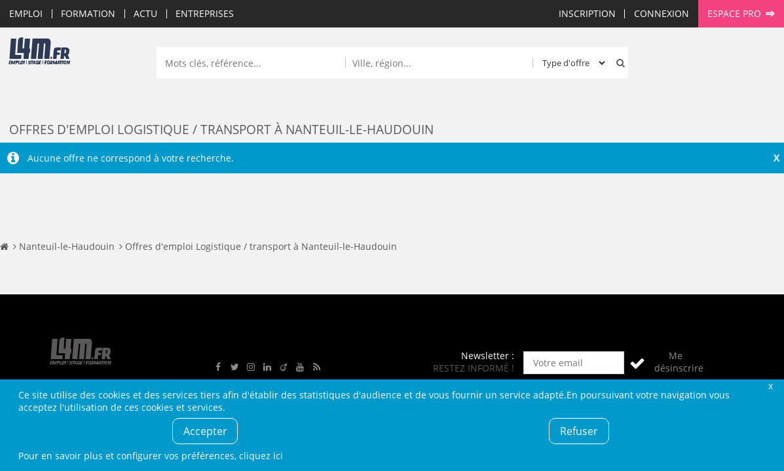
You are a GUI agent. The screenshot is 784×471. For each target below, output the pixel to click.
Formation (88, 13)
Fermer (770, 385)
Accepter (205, 431)
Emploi (26, 13)
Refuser (579, 431)
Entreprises (205, 13)
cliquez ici (261, 455)
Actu (145, 13)
